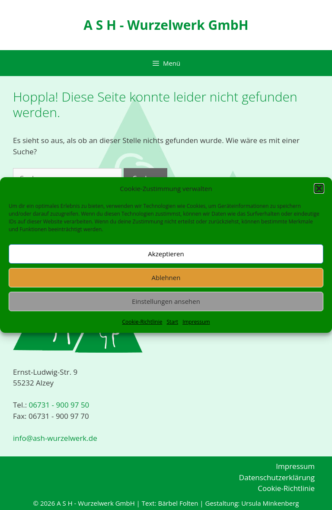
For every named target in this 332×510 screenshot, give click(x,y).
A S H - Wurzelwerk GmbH (165, 25)
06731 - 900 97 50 (58, 405)
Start (172, 321)
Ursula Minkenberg (270, 503)
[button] (319, 188)
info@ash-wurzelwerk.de (55, 438)
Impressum (196, 321)
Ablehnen (166, 277)
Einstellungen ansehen (166, 301)
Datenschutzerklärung (277, 477)
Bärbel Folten (178, 503)
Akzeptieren (166, 253)
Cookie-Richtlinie (142, 321)
